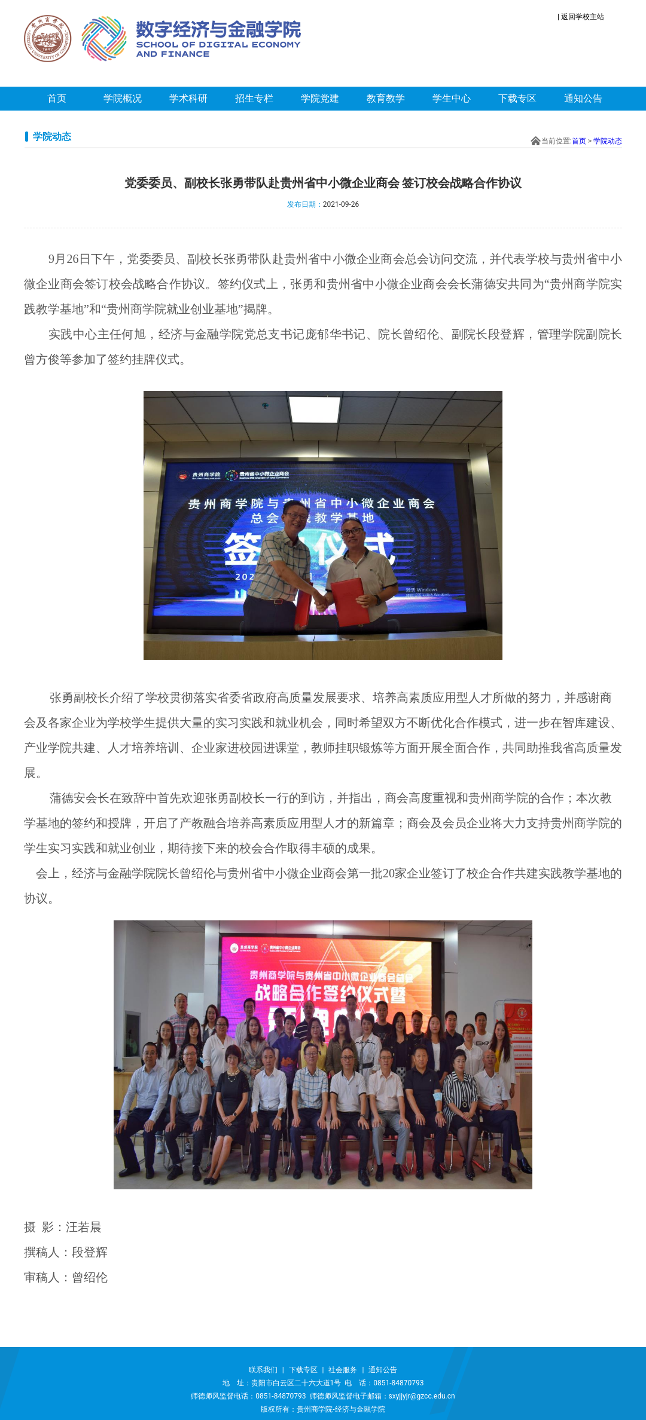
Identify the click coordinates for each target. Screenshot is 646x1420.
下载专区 (517, 98)
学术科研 (188, 98)
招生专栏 (254, 98)
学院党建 (320, 98)
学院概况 (122, 98)
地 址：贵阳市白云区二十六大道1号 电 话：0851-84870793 (323, 1383)
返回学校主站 (582, 17)
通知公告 (583, 98)
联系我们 (263, 1370)
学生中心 (451, 98)
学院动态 (607, 141)
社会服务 (342, 1370)
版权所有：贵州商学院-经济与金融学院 (323, 1409)
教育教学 (386, 98)
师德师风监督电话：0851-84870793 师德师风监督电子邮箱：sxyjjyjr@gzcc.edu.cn (323, 1396)
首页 (56, 98)
